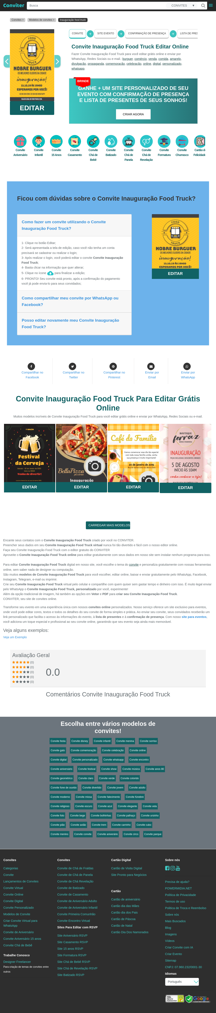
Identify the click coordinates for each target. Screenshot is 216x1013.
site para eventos (194, 617)
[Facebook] (167, 868)
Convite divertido (91, 787)
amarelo (175, 59)
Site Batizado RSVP (70, 975)
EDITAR (32, 108)
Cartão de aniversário (125, 899)
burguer (128, 59)
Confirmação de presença (147, 33)
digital (157, 63)
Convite (77, 33)
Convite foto (57, 815)
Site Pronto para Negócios (129, 875)
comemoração (115, 63)
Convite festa (58, 741)
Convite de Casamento (72, 894)
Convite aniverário (107, 834)
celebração (134, 63)
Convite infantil (102, 741)
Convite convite (83, 834)
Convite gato (58, 750)
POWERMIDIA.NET (178, 888)
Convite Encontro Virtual (73, 920)
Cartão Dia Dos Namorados (129, 932)
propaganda (96, 63)
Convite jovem (115, 787)
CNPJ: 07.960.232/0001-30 (183, 967)
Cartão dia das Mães (125, 906)
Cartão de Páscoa (123, 919)
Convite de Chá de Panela (75, 875)
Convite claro (85, 778)
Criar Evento (173, 954)
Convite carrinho (121, 824)
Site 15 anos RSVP (70, 948)
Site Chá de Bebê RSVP (73, 961)
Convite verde (107, 778)
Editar (29, 487)
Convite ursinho (150, 815)
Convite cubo (143, 824)
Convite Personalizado (18, 907)
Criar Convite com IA (179, 947)
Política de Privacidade (180, 895)
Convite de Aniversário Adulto (77, 901)
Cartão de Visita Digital (126, 868)
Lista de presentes (193, 33)
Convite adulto (137, 787)
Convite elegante (127, 806)
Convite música (131, 769)
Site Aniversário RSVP (72, 935)
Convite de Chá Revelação (75, 881)
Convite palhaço (126, 815)
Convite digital (58, 759)
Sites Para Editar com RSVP (77, 927)
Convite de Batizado (71, 888)
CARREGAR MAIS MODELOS (109, 525)
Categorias (10, 868)
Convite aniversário (61, 769)
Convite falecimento (109, 796)
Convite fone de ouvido (64, 787)
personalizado (171, 63)
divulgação (79, 63)
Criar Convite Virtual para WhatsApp (20, 923)
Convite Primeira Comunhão (76, 914)
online (147, 63)
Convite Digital (13, 901)
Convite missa (84, 796)
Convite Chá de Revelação (146, 150)
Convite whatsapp (113, 759)
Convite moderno (60, 796)
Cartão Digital (121, 860)
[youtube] (178, 868)
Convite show (108, 769)
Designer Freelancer (26, 966)
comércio (140, 59)
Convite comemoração (83, 750)
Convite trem (99, 824)
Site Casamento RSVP (72, 942)
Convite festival (86, 769)
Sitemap (170, 960)
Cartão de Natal (121, 925)
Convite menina (125, 741)
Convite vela (150, 806)
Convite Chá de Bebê (93, 150)
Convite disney (79, 741)
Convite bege (77, 815)
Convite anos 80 (155, 769)
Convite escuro (83, 806)
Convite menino (59, 834)
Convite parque (152, 834)
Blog (168, 927)
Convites (9, 860)
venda (152, 59)
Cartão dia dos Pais (124, 912)
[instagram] (172, 868)
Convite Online (13, 894)
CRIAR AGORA (133, 114)
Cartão (116, 891)
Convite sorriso (148, 741)
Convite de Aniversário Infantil (77, 907)
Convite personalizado (85, 759)
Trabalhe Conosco (16, 955)
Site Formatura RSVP (71, 955)
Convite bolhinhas (101, 815)
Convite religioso (60, 806)
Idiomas (171, 973)
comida (163, 59)
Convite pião (58, 824)
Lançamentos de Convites (20, 881)
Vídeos (170, 941)
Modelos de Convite (16, 914)
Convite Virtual (13, 888)
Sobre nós (172, 860)
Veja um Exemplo (15, 637)
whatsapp (78, 68)
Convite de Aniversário (18, 932)
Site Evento (105, 33)
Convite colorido (130, 778)
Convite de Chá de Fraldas (75, 868)
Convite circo (131, 834)
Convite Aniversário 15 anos (22, 938)
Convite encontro (139, 759)
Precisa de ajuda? (177, 881)
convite (134, 564)
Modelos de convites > (41, 19)
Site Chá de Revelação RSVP (77, 968)
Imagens (171, 934)
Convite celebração (113, 750)
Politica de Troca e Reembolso (185, 908)
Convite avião (78, 824)
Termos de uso (175, 901)
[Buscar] (203, 5)
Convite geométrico (61, 778)
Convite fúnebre (135, 796)
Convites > (18, 19)
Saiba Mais (29, 453)
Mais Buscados (175, 921)
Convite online (138, 750)
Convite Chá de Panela (128, 150)
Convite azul (105, 806)
